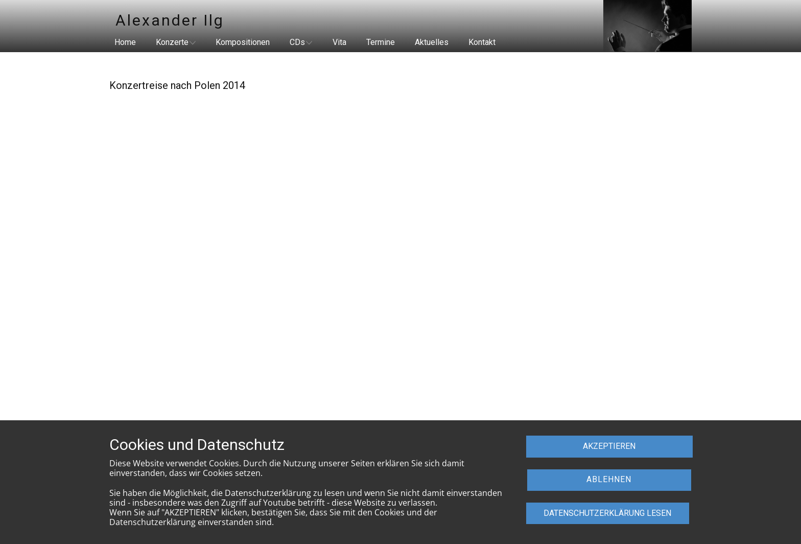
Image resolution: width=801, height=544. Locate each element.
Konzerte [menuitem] (172, 42)
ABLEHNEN (608, 479)
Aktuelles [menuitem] (432, 42)
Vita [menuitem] (339, 42)
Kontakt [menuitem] (482, 42)
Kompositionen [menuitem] (243, 42)
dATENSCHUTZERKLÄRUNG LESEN (607, 513)
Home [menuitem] (125, 42)
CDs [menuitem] (297, 42)
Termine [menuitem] (380, 42)
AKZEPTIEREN (609, 446)
